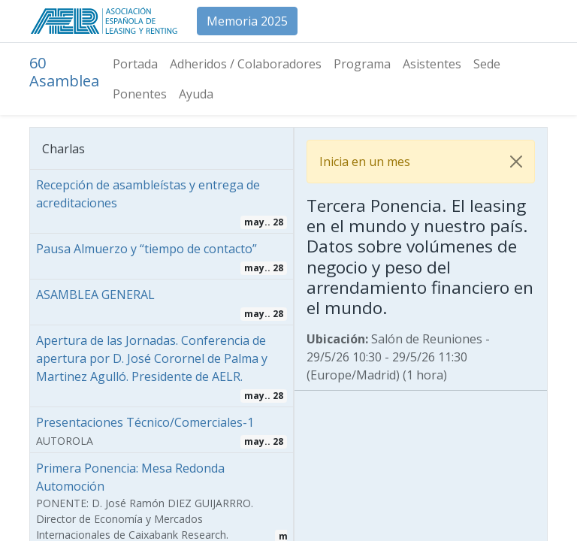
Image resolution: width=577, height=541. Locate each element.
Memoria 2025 (247, 21)
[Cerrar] (516, 162)
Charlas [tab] (63, 149)
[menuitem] (135, 64)
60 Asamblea (64, 72)
